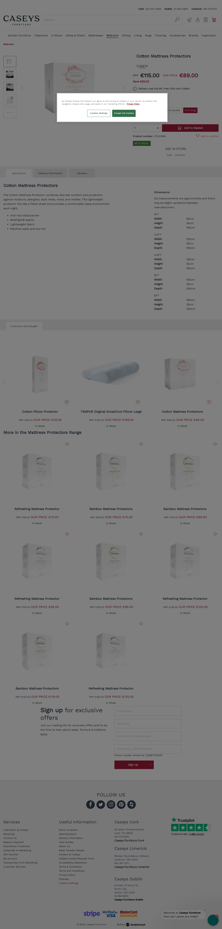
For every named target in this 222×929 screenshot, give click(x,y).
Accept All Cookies (124, 113)
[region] (112, 107)
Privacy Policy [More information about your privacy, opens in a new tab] (133, 104)
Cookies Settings (98, 113)
